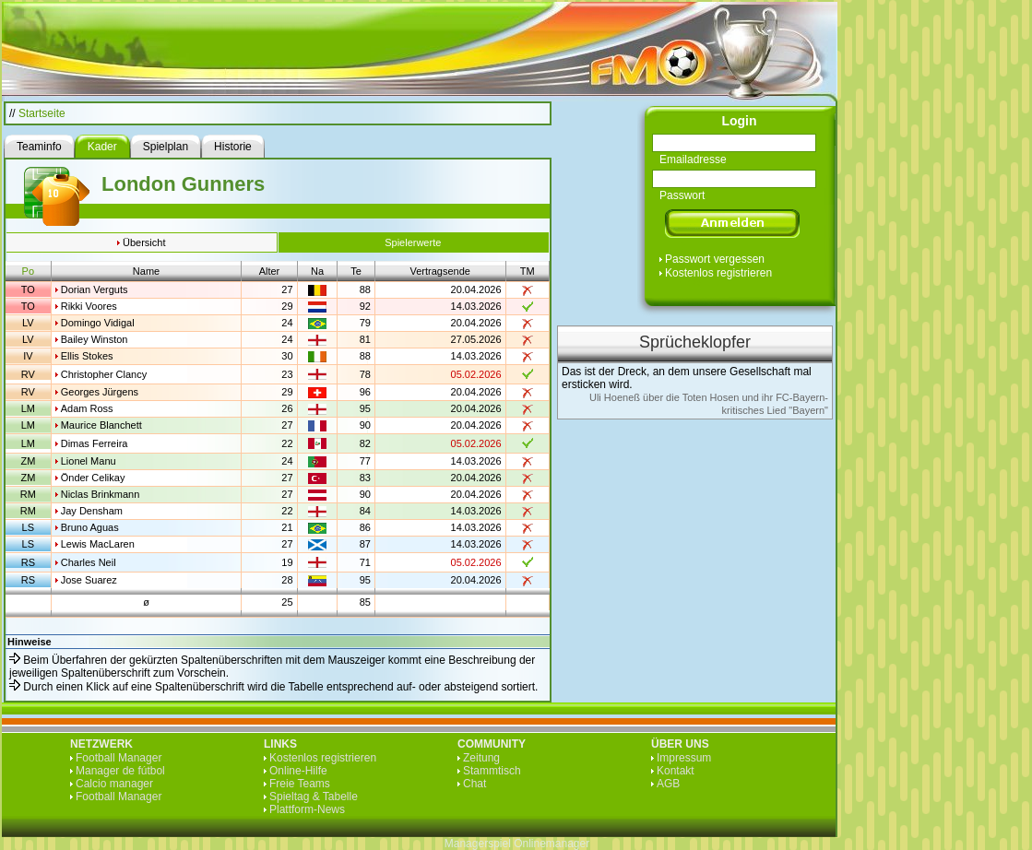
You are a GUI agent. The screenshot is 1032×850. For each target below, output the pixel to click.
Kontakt (675, 770)
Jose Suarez (89, 579)
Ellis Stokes (87, 355)
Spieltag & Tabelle (313, 796)
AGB (668, 783)
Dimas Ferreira (94, 443)
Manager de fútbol (120, 770)
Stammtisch (492, 770)
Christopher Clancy (104, 374)
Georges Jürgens (99, 391)
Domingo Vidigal (98, 322)
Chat (474, 783)
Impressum (684, 757)
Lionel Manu (88, 460)
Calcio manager (114, 783)
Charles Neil (88, 562)
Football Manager (118, 757)
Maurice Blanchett (101, 425)
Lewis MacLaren (98, 543)
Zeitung (481, 757)
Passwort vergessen (715, 259)
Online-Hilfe (298, 770)
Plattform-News (307, 809)
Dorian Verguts (94, 289)
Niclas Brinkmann (100, 494)
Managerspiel (478, 843)
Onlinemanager (551, 843)
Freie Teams (299, 783)
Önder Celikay (93, 477)
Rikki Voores (89, 306)
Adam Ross (87, 408)
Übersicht (144, 242)
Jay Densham (92, 510)
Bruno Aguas (90, 527)
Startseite (41, 113)
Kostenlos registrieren (718, 272)
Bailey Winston (94, 339)
